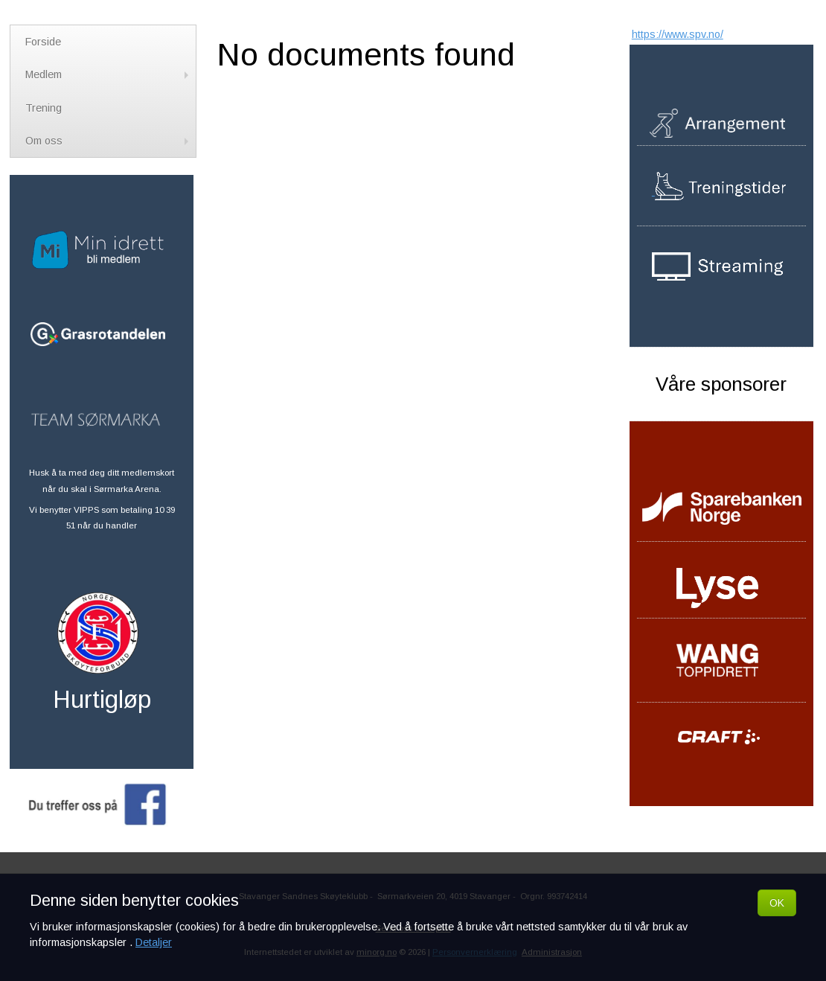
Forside (43, 42)
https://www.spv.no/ (677, 34)
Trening (43, 108)
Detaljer (153, 942)
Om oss (108, 141)
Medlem (108, 74)
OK (776, 903)
